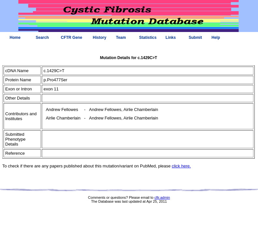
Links (171, 37)
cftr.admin (162, 197)
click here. (181, 166)
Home (15, 37)
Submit (195, 37)
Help (216, 37)
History (99, 37)
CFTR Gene (71, 37)
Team (121, 37)
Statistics (148, 37)
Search (42, 37)
